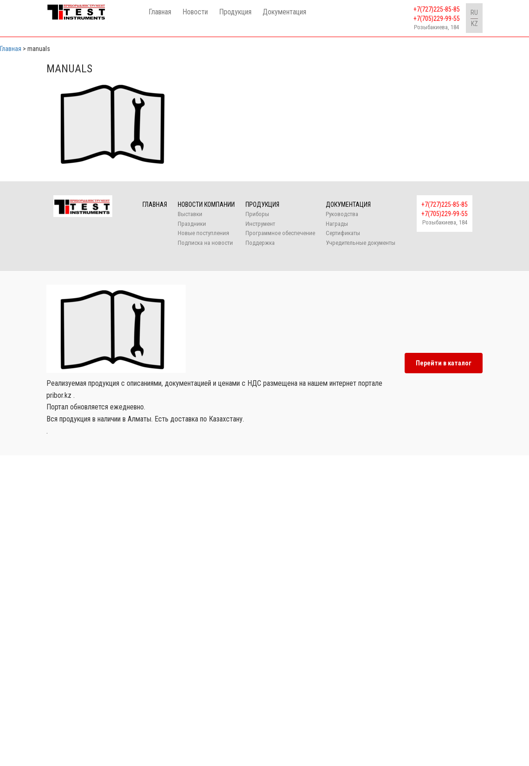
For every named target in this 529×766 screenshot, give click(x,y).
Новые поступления (203, 233)
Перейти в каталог (443, 363)
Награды (337, 223)
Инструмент (260, 223)
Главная (159, 11)
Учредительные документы (360, 242)
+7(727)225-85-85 (436, 9)
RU (474, 12)
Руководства (342, 214)
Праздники (192, 223)
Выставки (190, 214)
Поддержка (260, 242)
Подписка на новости (205, 242)
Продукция (235, 11)
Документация (284, 11)
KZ (474, 23)
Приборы (257, 214)
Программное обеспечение (280, 233)
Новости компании (206, 204)
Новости (195, 11)
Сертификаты (343, 233)
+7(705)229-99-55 (436, 18)
